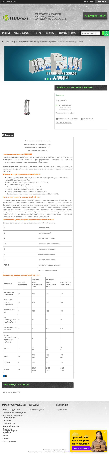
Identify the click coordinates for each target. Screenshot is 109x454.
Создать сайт (5, 1)
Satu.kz (64, 450)
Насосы (5, 435)
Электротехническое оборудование (31, 42)
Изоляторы (7, 420)
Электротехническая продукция (14, 413)
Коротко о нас (62, 410)
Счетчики (6, 438)
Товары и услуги (21, 33)
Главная (6, 33)
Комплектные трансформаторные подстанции (10, 430)
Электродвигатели (9, 441)
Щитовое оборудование (11, 410)
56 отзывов (90, 1)
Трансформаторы (9, 423)
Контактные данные (37, 410)
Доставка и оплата (67, 33)
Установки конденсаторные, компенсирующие (13, 416)
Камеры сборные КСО (11, 426)
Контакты (50, 33)
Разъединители (51, 42)
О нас (38, 33)
